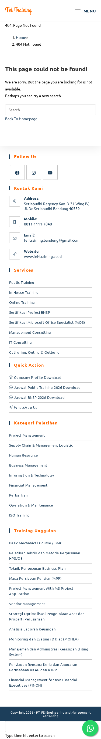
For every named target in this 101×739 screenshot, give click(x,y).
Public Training (21, 282)
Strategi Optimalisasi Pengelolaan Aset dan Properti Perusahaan (47, 616)
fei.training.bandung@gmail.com (51, 240)
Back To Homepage (21, 118)
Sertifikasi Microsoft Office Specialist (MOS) (47, 322)
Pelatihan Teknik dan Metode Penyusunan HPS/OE (44, 556)
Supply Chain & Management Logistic (41, 445)
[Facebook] (17, 172)
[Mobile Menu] (85, 11)
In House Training (24, 292)
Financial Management (28, 485)
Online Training (22, 302)
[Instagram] (33, 172)
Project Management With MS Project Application (41, 591)
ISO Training (19, 515)
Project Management (27, 435)
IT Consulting (20, 342)
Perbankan (18, 495)
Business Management (28, 465)
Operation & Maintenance (31, 505)
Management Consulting (30, 332)
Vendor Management (27, 603)
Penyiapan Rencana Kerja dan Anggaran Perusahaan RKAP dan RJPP (43, 667)
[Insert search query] (50, 109)
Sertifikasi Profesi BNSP (29, 312)
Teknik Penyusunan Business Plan (37, 568)
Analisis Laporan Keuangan (32, 629)
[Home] (21, 37)
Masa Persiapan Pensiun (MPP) (35, 578)
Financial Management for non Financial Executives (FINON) (43, 682)
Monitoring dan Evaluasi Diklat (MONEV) (44, 639)
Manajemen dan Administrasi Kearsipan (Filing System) (48, 652)
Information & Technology (31, 475)
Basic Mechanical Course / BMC (35, 543)
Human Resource (23, 455)
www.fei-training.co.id (43, 256)
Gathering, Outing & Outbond (34, 352)
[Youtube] (50, 172)
